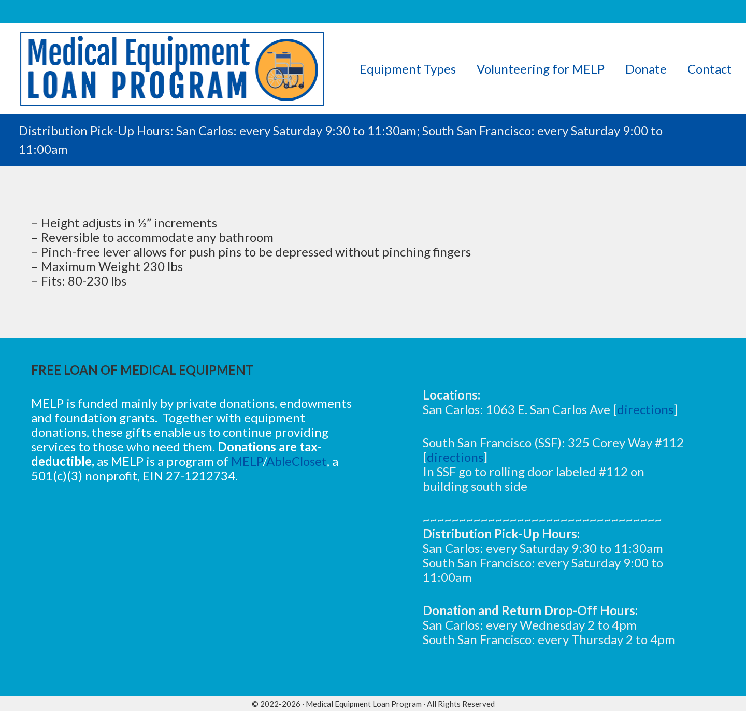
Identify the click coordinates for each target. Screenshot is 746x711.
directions (645, 409)
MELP (247, 460)
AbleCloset (296, 460)
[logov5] (172, 69)
